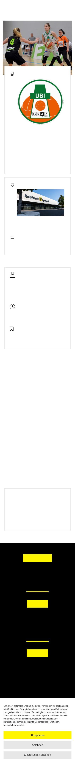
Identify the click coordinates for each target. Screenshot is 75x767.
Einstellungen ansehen (37, 754)
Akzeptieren (37, 735)
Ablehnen (37, 744)
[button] (37, 614)
